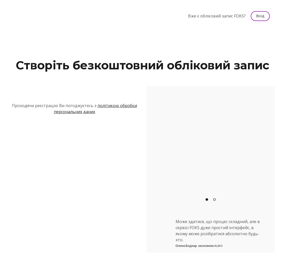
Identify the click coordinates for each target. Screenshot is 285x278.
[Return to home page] (30, 16)
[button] (260, 16)
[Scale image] (210, 146)
